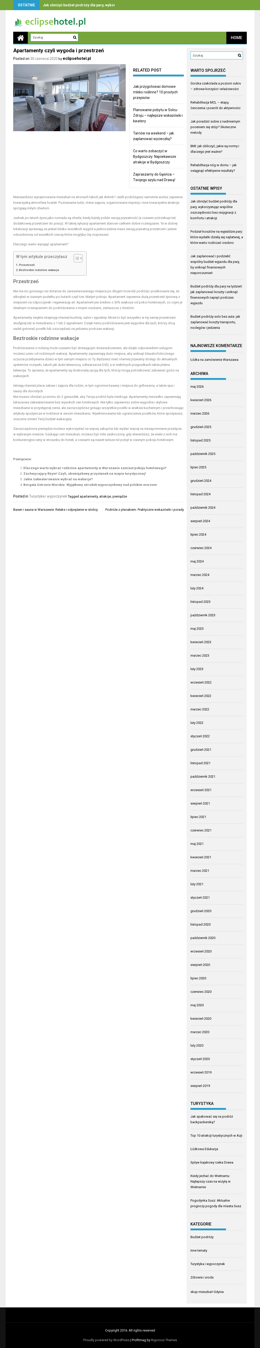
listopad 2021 (200, 763)
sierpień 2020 (200, 965)
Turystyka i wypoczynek (48, 496)
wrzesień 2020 (201, 951)
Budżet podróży (202, 1237)
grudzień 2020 (200, 911)
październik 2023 (202, 615)
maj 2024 (197, 561)
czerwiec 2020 (201, 992)
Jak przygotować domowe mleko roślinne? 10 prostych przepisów (155, 92)
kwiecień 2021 (200, 857)
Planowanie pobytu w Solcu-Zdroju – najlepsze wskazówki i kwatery (158, 115)
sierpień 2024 (200, 521)
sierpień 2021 (200, 803)
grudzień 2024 (200, 481)
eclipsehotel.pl (77, 58)
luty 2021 (196, 884)
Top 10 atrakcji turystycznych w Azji (216, 1135)
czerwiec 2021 (201, 830)
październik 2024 (202, 507)
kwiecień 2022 (200, 696)
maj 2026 (197, 386)
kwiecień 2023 (200, 642)
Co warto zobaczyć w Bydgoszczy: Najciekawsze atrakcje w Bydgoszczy (154, 156)
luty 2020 (196, 1045)
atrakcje (105, 496)
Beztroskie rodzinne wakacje (39, 270)
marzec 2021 (199, 871)
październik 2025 (202, 454)
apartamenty (89, 496)
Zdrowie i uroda (202, 1277)
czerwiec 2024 (201, 548)
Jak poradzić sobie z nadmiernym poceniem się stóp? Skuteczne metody (215, 127)
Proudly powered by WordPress (106, 1340)
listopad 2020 (200, 924)
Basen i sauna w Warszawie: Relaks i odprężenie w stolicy (55, 509)
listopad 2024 (200, 494)
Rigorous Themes (164, 1340)
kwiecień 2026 (200, 400)
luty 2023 (196, 669)
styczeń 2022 (200, 736)
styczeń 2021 (200, 897)
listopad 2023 (200, 602)
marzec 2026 (199, 413)
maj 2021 (197, 844)
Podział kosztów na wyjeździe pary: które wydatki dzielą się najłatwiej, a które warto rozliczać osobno (216, 237)
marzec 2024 (199, 575)
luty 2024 (196, 588)
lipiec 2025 (198, 467)
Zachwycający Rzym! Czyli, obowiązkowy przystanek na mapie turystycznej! (84, 473)
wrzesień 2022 (201, 682)
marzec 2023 (199, 655)
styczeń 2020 (200, 1059)
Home (236, 37)
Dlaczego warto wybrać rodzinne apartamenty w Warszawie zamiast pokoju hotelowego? (95, 468)
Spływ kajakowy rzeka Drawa (211, 1162)
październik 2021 (202, 776)
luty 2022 (196, 723)
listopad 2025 (200, 440)
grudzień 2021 (200, 750)
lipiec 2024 (198, 534)
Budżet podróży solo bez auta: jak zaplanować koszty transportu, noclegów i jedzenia (215, 322)
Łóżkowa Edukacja (204, 1149)
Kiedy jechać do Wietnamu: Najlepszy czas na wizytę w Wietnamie (210, 1181)
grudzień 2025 (200, 427)
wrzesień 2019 (201, 1072)
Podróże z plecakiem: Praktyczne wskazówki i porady (144, 509)
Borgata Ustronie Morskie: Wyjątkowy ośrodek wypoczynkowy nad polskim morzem (90, 485)
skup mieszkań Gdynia (207, 1292)
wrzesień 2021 (201, 790)
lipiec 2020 (198, 978)
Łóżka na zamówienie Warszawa (214, 360)
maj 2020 (197, 1005)
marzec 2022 (199, 709)
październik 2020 (202, 938)
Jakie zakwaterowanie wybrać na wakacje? (58, 479)
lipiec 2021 (198, 817)
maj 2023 (197, 628)
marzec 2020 (199, 1032)
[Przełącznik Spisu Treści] (75, 258)
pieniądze (119, 496)
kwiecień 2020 (200, 1018)
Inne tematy (198, 1250)
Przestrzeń (27, 265)
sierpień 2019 (200, 1086)
